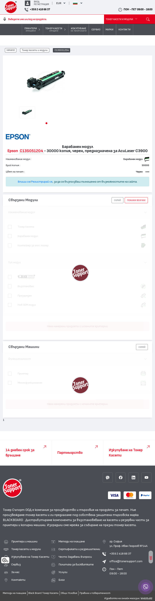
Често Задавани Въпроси (75, 556)
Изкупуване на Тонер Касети (30, 556)
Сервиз (16, 564)
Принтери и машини (24, 541)
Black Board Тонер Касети (43, 593)
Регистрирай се (41, 181)
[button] (46, 123)
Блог (62, 579)
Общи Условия (69, 593)
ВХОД (37, 2)
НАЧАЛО (11, 50)
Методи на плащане (72, 541)
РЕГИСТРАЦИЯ (41, 4)
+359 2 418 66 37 (120, 553)
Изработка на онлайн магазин (121, 598)
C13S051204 (62, 50)
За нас (15, 572)
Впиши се (24, 181)
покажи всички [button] (136, 200)
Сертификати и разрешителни (79, 549)
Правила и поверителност (95, 593)
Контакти (18, 579)
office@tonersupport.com (125, 561)
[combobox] (52, 19)
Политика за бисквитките (76, 564)
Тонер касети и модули (35, 50)
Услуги (63, 572)
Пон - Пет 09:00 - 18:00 (118, 571)
